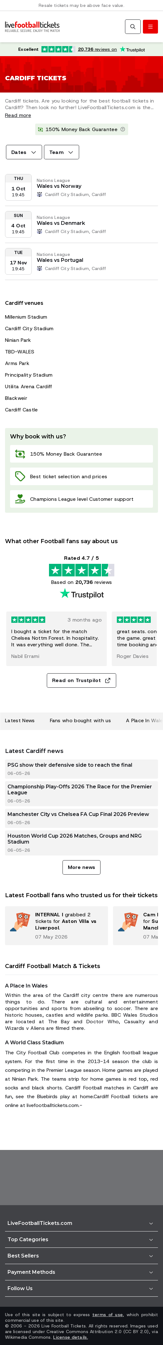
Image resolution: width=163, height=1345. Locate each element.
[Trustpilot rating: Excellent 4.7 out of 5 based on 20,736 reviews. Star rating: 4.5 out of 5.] (81, 49)
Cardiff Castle (21, 409)
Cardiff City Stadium (29, 328)
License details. (70, 1337)
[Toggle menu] (150, 27)
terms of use (107, 1314)
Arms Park (17, 363)
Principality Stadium (28, 375)
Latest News (20, 720)
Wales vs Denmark (61, 223)
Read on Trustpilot (81, 680)
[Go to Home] (32, 27)
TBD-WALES (19, 351)
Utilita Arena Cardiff (28, 386)
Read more (18, 115)
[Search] (132, 27)
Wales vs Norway (59, 186)
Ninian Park (18, 340)
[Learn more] (123, 129)
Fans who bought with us (80, 720)
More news (81, 867)
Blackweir (16, 398)
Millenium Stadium (26, 317)
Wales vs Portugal (60, 260)
